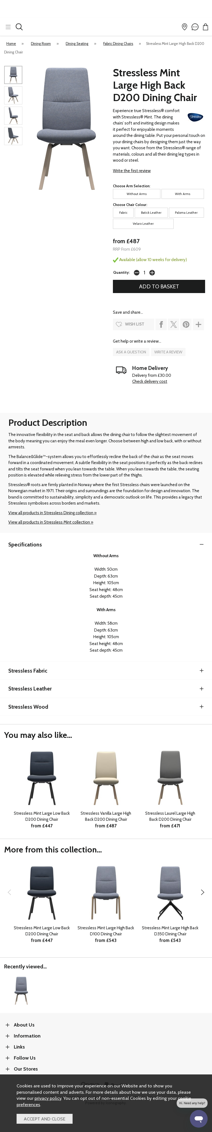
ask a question (131, 352)
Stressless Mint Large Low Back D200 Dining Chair (42, 816)
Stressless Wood (28, 706)
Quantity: (121, 272)
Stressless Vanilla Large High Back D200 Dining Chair (106, 816)
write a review (168, 352)
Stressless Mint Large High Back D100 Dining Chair (106, 931)
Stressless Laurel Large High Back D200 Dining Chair (170, 816)
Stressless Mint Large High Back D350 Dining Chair (170, 931)
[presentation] (9, 892)
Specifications (25, 544)
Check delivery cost (149, 381)
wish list (134, 324)
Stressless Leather (30, 688)
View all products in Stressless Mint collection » (50, 522)
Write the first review (132, 170)
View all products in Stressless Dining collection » (52, 512)
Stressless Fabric (27, 670)
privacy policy (48, 1098)
